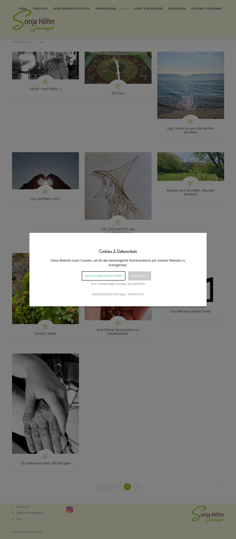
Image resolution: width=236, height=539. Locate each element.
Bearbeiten (139, 276)
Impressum (136, 294)
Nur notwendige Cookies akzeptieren (118, 284)
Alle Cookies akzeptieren (103, 276)
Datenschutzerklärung (108, 294)
